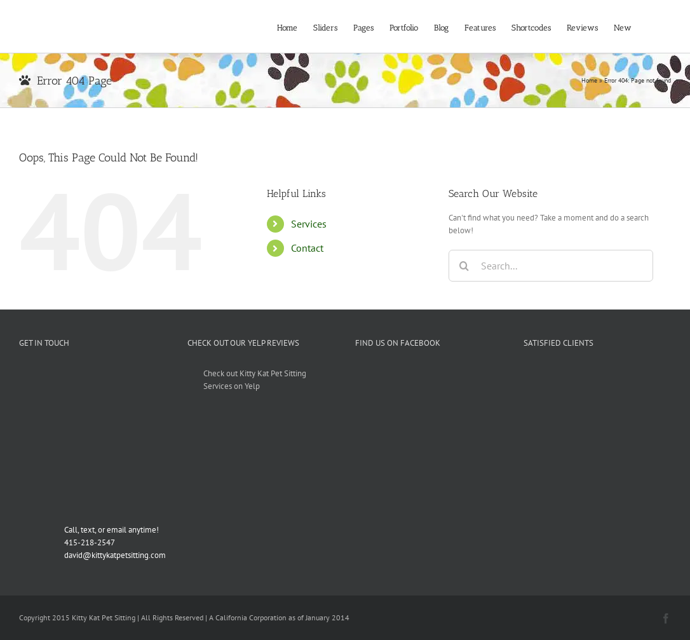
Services (309, 223)
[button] (651, 26)
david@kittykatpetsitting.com (115, 555)
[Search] (464, 266)
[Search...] (551, 266)
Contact (307, 248)
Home (589, 80)
